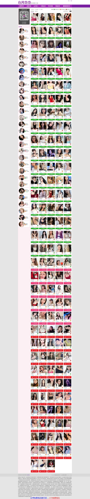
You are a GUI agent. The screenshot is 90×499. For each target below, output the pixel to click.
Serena (27, 98)
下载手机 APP (24, 9)
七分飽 (27, 57)
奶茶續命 (27, 104)
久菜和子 (27, 164)
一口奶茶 (27, 171)
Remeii (27, 124)
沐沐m (27, 144)
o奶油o (27, 204)
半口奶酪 (27, 190)
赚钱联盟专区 (66, 6)
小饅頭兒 (27, 131)
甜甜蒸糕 (27, 150)
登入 (69, 0)
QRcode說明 (24, 23)
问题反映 (57, 6)
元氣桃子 (27, 51)
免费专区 (21, 6)
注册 (71, 0)
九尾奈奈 (27, 91)
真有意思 (27, 111)
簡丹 (26, 118)
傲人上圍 (27, 84)
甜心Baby (27, 77)
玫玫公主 (27, 38)
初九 (26, 211)
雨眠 (26, 224)
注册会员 (43, 6)
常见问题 (50, 6)
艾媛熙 (27, 44)
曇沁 (26, 184)
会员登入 (36, 6)
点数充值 (29, 6)
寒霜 (26, 64)
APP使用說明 (24, 22)
